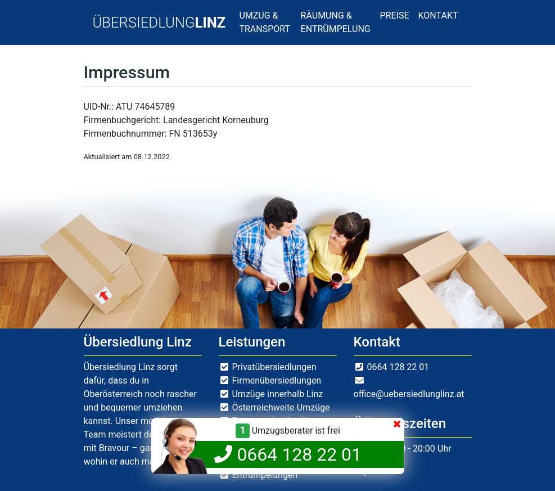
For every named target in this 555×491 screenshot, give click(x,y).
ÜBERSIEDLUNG (159, 22)
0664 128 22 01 (398, 367)
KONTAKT (438, 15)
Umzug (164, 484)
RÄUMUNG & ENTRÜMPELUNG (336, 22)
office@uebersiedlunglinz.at (409, 394)
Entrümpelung (111, 484)
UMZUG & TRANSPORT (264, 22)
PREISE (394, 15)
